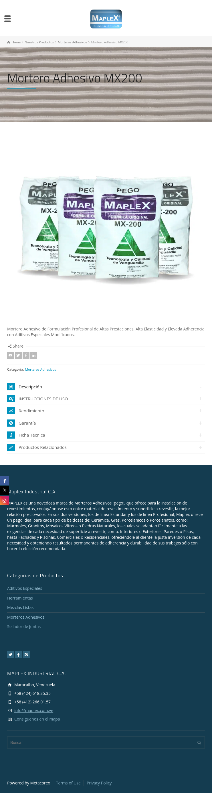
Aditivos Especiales (24, 588)
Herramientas (20, 598)
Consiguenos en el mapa (37, 719)
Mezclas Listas (20, 607)
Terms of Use (68, 783)
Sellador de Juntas (24, 626)
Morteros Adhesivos (40, 369)
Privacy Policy (99, 783)
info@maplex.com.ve (33, 710)
